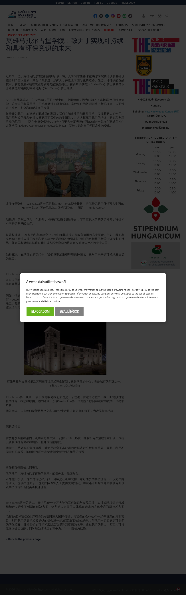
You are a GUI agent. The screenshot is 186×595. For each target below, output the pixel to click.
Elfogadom (40, 311)
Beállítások (69, 311)
